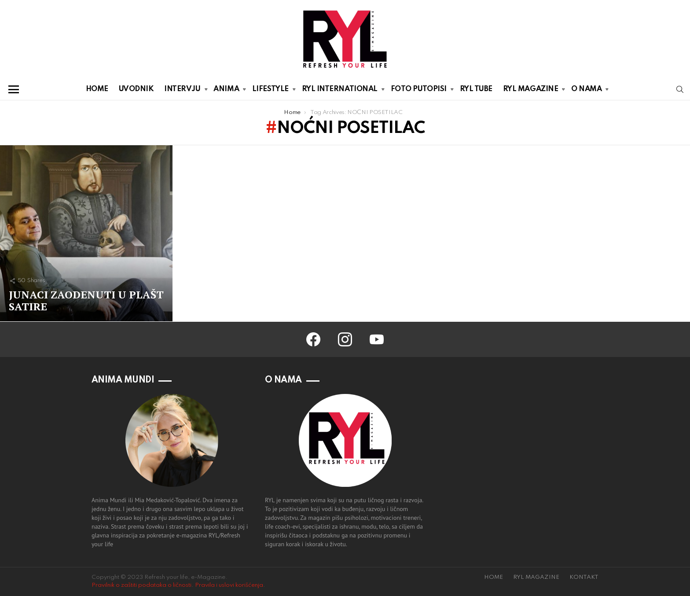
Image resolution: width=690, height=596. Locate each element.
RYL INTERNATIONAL (340, 90)
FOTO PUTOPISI (419, 90)
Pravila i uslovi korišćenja (229, 585)
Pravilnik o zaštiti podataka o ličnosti (141, 585)
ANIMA (226, 90)
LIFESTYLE (270, 90)
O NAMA (586, 90)
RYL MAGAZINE (530, 90)
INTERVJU (182, 90)
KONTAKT (583, 577)
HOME (97, 89)
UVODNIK (136, 89)
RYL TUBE (476, 89)
